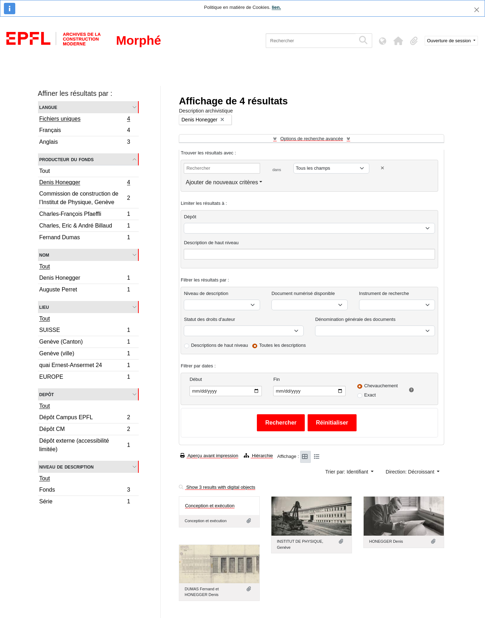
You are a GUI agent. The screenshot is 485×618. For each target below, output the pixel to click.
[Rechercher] (311, 40)
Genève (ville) (85, 354)
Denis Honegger (85, 183)
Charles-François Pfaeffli (85, 215)
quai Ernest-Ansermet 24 (85, 366)
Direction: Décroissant (411, 472)
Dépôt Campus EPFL (85, 418)
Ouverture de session (449, 40)
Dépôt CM (85, 430)
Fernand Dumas (85, 238)
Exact (370, 395)
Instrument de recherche (384, 293)
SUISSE (85, 331)
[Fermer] (477, 9)
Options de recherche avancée (311, 138)
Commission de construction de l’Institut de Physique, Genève (85, 198)
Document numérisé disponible (303, 293)
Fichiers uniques (85, 120)
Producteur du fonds (66, 159)
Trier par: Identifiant (347, 472)
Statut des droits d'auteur (209, 319)
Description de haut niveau (211, 242)
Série (85, 502)
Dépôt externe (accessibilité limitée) (85, 445)
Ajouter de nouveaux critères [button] (222, 182)
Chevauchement (381, 385)
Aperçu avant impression (209, 455)
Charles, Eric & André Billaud (85, 227)
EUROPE (85, 378)
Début (195, 379)
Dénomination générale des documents (355, 319)
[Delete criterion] (382, 168)
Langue (48, 107)
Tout (44, 171)
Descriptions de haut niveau (219, 345)
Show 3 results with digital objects (217, 487)
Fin (276, 379)
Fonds (85, 491)
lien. (276, 7)
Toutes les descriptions (282, 345)
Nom (44, 254)
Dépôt (190, 216)
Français (85, 131)
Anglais (85, 143)
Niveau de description (66, 466)
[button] (398, 41)
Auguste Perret (85, 290)
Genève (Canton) (85, 343)
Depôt (46, 394)
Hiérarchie (258, 455)
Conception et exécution (209, 505)
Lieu (44, 306)
